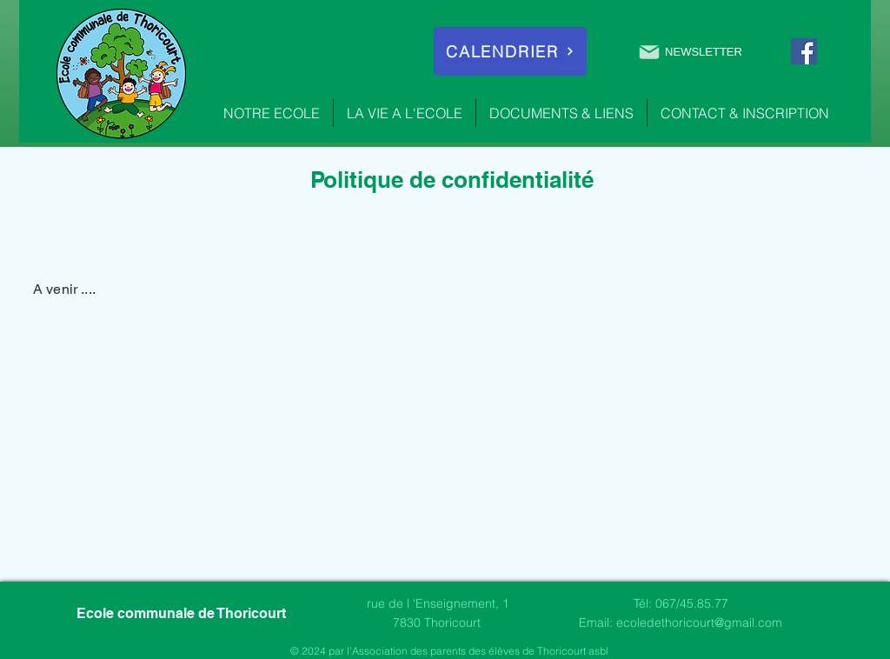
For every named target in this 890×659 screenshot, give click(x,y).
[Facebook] (804, 51)
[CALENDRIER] (510, 51)
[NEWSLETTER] (689, 52)
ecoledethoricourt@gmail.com (699, 622)
